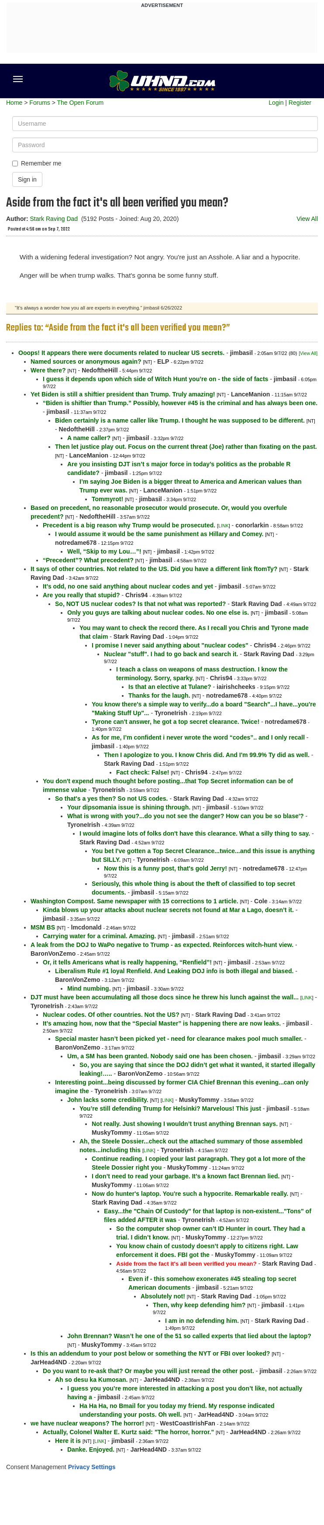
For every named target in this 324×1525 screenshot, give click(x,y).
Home (14, 102)
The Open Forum (80, 102)
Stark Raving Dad (54, 218)
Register (300, 102)
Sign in (27, 179)
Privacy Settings (92, 1466)
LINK (223, 525)
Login (276, 102)
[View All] (308, 353)
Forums (39, 102)
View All (307, 218)
